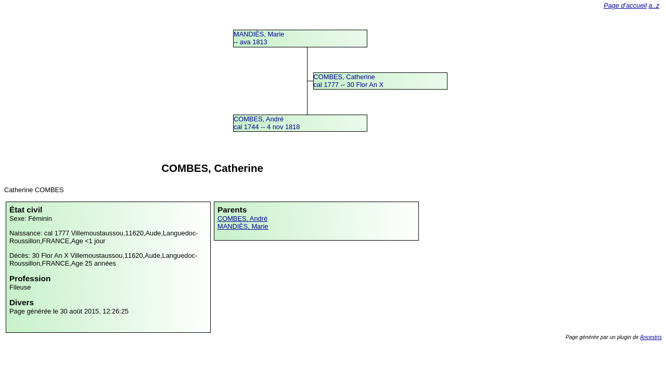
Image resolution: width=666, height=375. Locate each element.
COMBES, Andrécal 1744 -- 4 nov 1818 (267, 123)
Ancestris (651, 337)
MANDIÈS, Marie (242, 226)
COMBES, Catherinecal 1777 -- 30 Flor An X (348, 81)
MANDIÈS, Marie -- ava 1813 (259, 38)
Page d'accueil (625, 5)
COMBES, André (242, 218)
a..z (654, 5)
